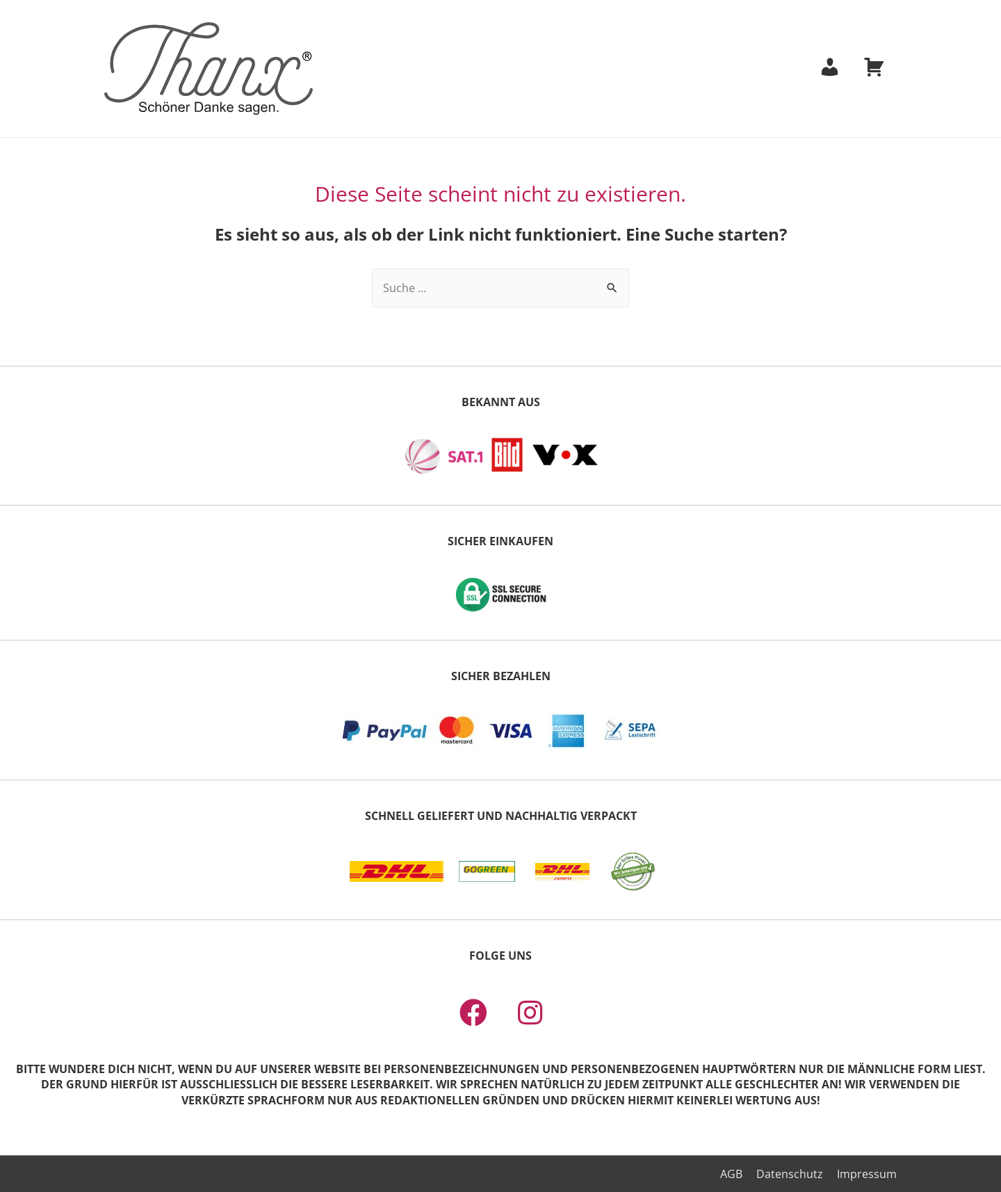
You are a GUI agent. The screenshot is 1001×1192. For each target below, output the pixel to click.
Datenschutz (789, 1174)
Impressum (867, 1174)
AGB (731, 1174)
